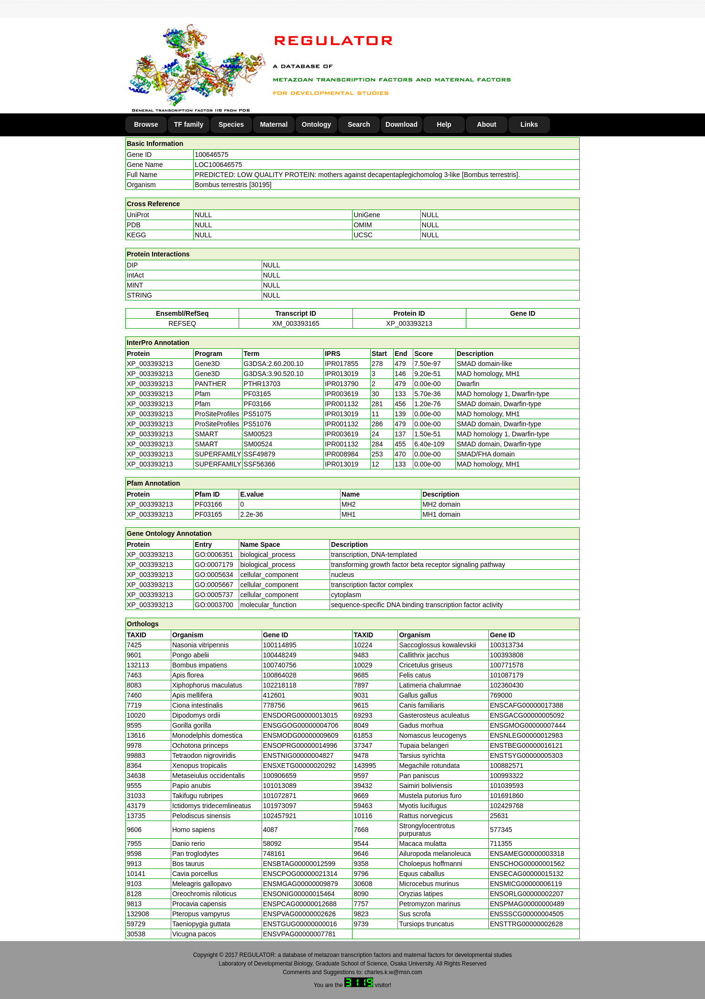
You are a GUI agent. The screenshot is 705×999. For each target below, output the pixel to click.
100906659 (280, 775)
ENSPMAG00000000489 (527, 904)
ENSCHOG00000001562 (527, 863)
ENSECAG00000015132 (526, 873)
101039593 (506, 785)
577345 (501, 829)
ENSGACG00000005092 (527, 715)
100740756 (280, 665)
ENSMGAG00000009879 (300, 884)
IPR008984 (341, 454)
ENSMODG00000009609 (301, 735)
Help (444, 124)
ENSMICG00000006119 (526, 884)
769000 (501, 695)
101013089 (280, 785)
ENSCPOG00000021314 (300, 873)
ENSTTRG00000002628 (526, 924)
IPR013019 (341, 373)
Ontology (316, 124)
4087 (270, 829)
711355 (501, 843)
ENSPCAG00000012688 (300, 904)
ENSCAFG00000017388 (526, 705)
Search (359, 124)
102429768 (506, 806)
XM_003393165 (295, 323)
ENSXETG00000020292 (299, 765)
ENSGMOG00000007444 (528, 725)
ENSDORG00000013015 (300, 715)
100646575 (211, 154)
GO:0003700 (214, 605)
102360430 (506, 685)
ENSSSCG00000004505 (526, 914)
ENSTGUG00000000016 (300, 924)
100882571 (506, 765)
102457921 (280, 816)
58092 (272, 843)
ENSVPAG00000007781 (299, 934)
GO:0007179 (214, 564)
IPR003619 (341, 394)
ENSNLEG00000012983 (526, 735)
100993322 (506, 775)
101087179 (506, 675)
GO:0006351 (214, 554)
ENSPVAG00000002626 (299, 914)
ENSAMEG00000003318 (527, 853)
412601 (274, 695)
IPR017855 (341, 363)
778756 (274, 705)
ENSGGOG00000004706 (301, 725)
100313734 (506, 645)
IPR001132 (341, 404)
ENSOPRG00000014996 (300, 745)
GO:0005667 (214, 584)
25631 (499, 816)
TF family (188, 124)
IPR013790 (341, 384)
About (486, 124)
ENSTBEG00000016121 (526, 745)
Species (231, 124)
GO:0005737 (214, 595)
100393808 (506, 655)
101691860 (506, 795)
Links (529, 124)
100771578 (506, 665)
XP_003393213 (409, 323)
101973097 (280, 806)
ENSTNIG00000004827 (298, 755)
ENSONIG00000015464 (299, 894)
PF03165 (208, 514)
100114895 (280, 645)
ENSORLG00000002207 (526, 894)
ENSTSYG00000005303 (526, 755)
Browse (146, 124)
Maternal (274, 124)
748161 (274, 853)
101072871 (280, 795)
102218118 (280, 685)
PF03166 (208, 504)
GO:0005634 (214, 574)
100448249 (280, 655)
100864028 (280, 675)
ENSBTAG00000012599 (299, 863)
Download (402, 124)
